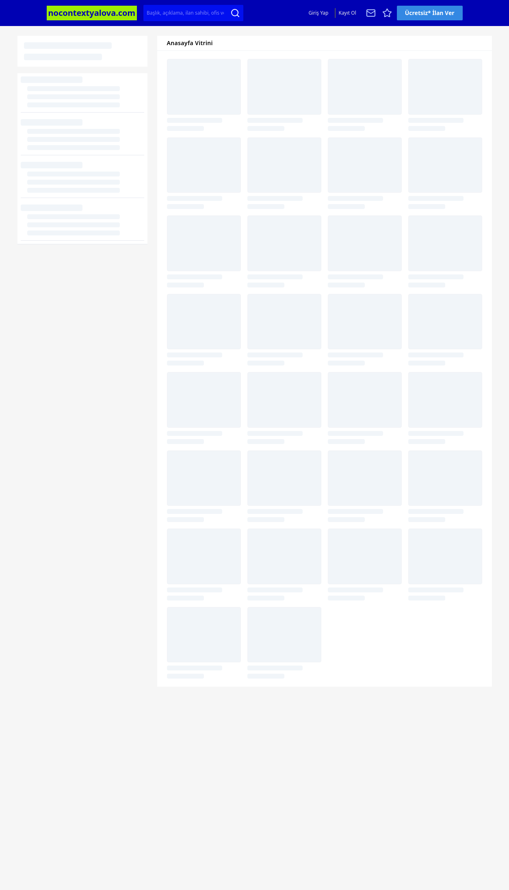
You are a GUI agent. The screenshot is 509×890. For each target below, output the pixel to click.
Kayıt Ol (347, 12)
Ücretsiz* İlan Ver (430, 13)
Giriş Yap (318, 12)
